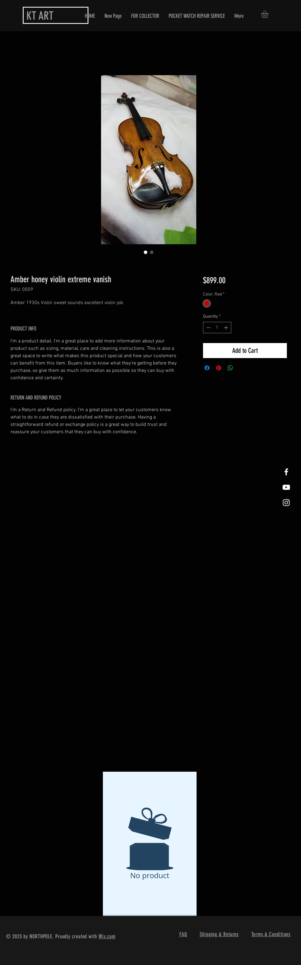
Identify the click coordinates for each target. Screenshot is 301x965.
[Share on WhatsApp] (230, 368)
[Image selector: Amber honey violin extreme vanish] (146, 252)
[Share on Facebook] (207, 368)
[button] (269, 14)
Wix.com (107, 936)
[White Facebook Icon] (286, 472)
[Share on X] (242, 368)
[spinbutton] (217, 327)
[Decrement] (208, 327)
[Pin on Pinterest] (218, 368)
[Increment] (226, 327)
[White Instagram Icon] (286, 502)
